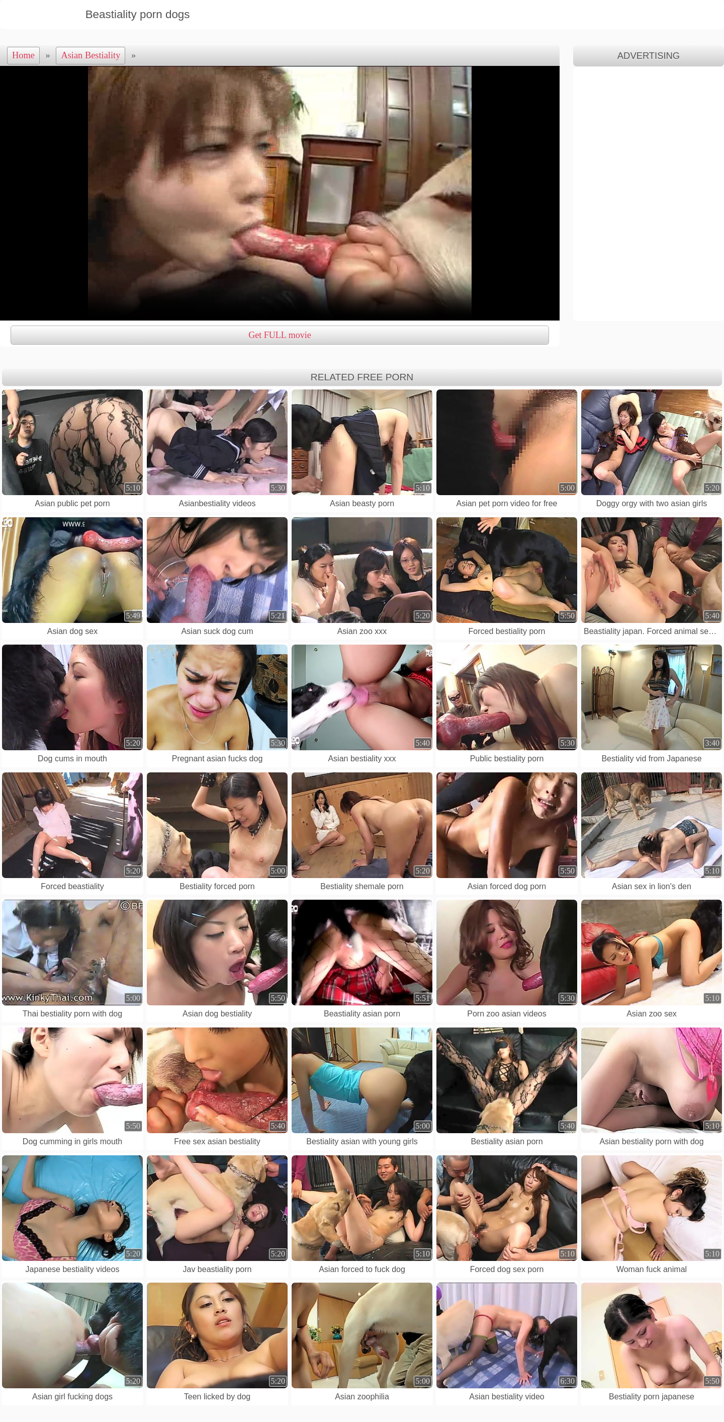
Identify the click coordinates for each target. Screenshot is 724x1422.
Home (23, 55)
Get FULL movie (279, 335)
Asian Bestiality (90, 55)
